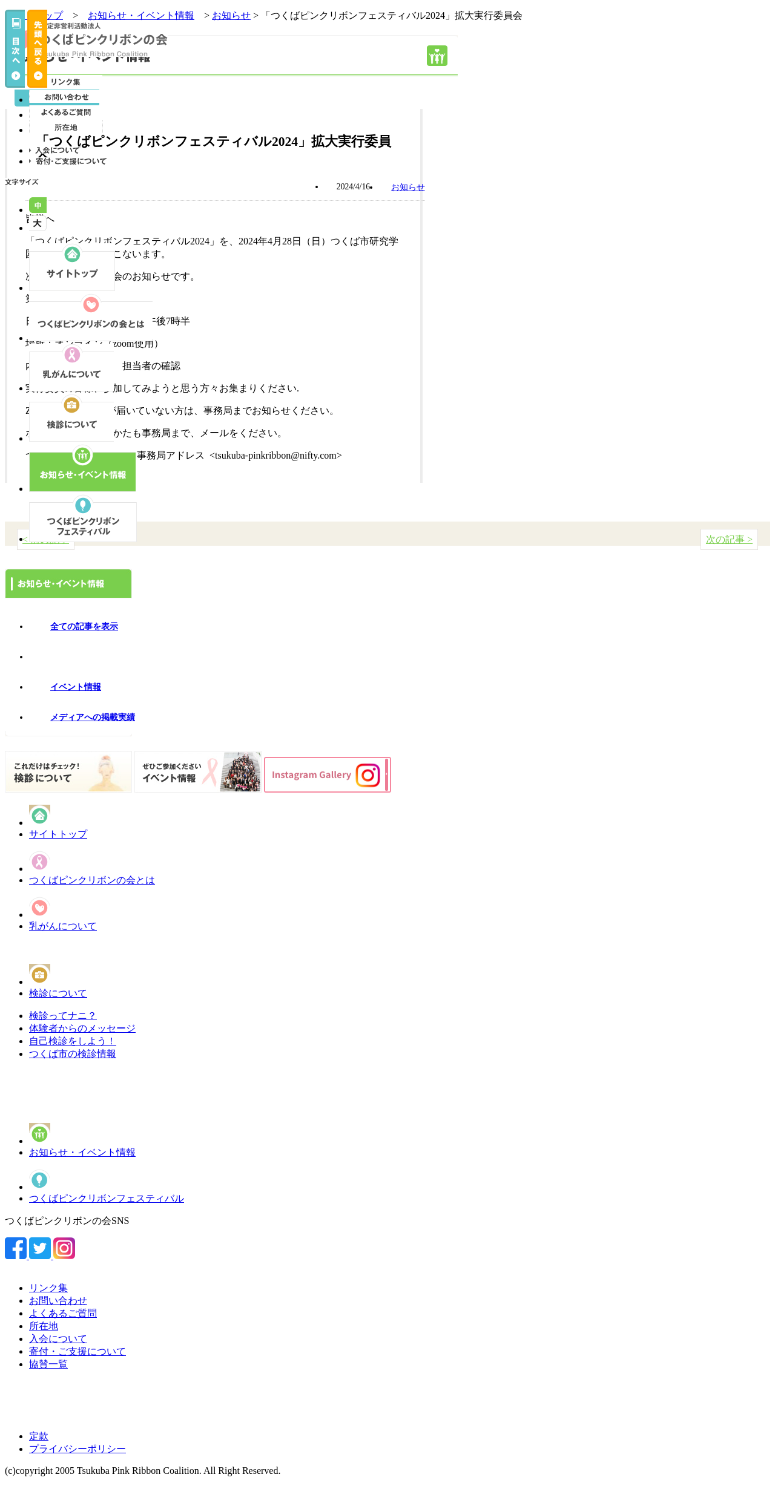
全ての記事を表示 (84, 626)
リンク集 (48, 1288)
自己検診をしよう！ (72, 1041)
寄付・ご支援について (77, 1351)
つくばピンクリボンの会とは (92, 880)
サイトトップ (58, 834)
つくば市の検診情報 (72, 1054)
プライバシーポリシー (77, 1449)
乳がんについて (63, 926)
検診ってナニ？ (63, 1015)
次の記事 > (729, 539)
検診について (58, 993)
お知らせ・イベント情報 (82, 1152)
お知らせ (231, 15)
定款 (38, 1436)
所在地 (43, 1326)
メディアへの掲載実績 (92, 717)
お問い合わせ (58, 1300)
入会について (58, 1339)
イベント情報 (75, 687)
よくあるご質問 (63, 1313)
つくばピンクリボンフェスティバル (106, 1198)
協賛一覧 (48, 1364)
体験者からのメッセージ (82, 1028)
